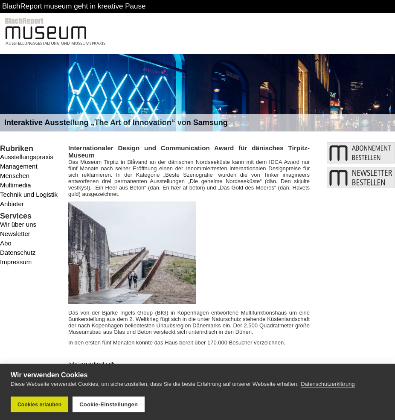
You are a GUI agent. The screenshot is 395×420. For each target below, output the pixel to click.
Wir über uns (18, 224)
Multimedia (15, 185)
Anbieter (12, 203)
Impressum (16, 261)
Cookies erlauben (39, 405)
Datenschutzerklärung (327, 384)
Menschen (14, 175)
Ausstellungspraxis (26, 156)
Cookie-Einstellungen (108, 404)
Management (19, 166)
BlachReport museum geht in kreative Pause (73, 6)
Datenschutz (17, 252)
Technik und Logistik (29, 194)
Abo (6, 243)
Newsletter (15, 233)
